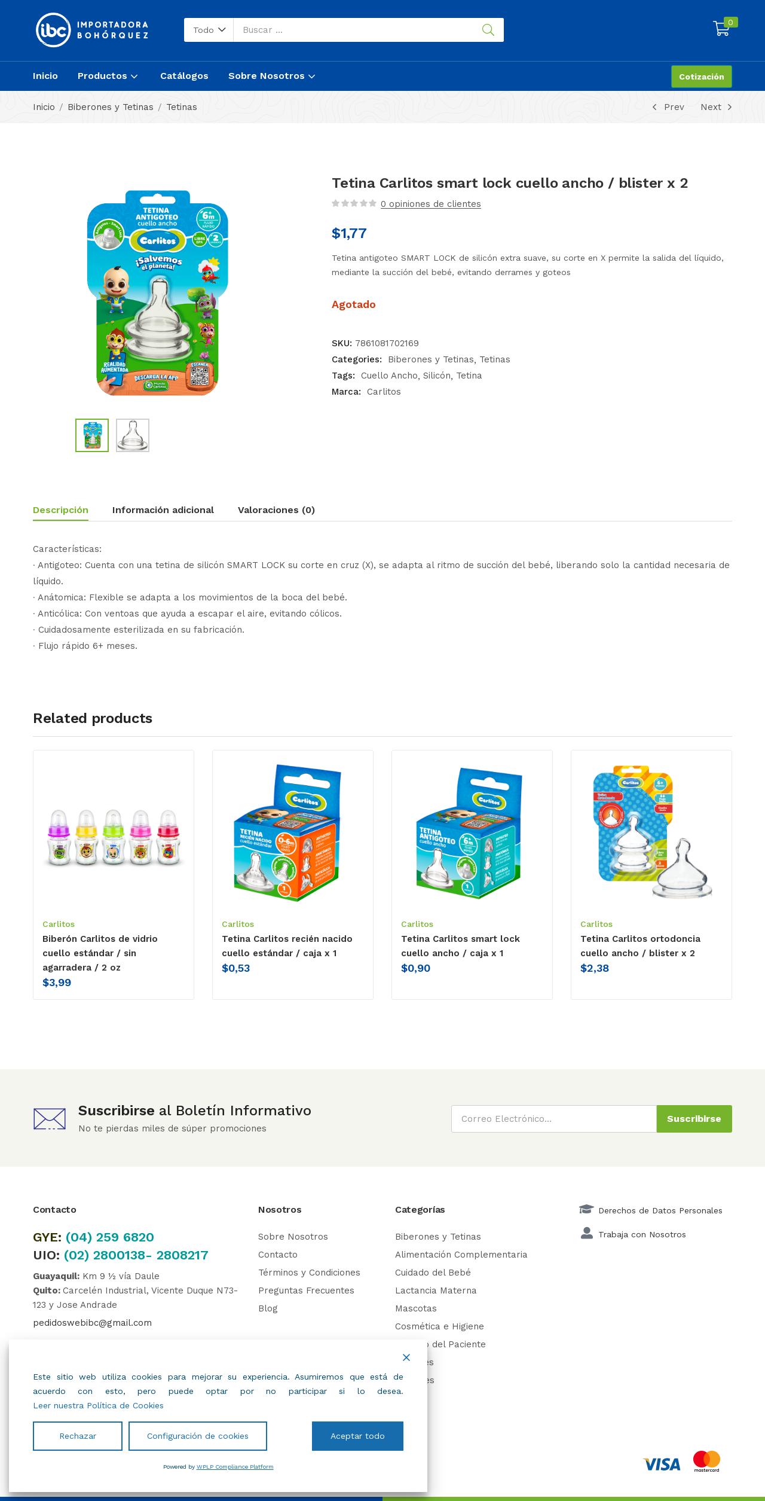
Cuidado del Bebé (433, 1272)
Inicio (45, 75)
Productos (109, 75)
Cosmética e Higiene (439, 1326)
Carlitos (384, 391)
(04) (81, 1237)
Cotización (701, 76)
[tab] (72, 511)
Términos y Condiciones (309, 1272)
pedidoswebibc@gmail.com (92, 1322)
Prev (666, 107)
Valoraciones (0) (276, 509)
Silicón (437, 375)
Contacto (278, 1254)
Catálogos (184, 75)
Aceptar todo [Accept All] (358, 1436)
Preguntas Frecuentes (306, 1290)
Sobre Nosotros (273, 75)
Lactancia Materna (436, 1290)
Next (716, 107)
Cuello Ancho (389, 375)
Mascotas (416, 1308)
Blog (268, 1308)
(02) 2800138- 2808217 (136, 1254)
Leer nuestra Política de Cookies (98, 1405)
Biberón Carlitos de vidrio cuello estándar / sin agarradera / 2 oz (100, 953)
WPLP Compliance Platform (235, 1466)
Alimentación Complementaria (461, 1254)
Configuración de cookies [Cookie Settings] (198, 1436)
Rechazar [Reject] (77, 1436)
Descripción (60, 509)
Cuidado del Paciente (440, 1344)
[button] (209, 30)
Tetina (469, 375)
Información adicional (163, 509)
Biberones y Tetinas (111, 107)
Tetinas (181, 107)
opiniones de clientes (431, 203)
